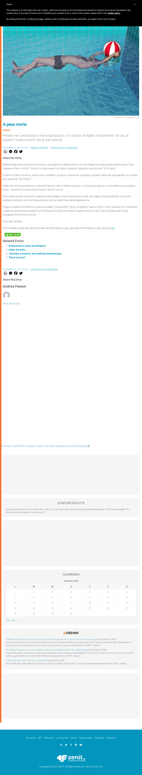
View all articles (11, 303)
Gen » (14, 620)
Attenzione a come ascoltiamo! (27, 245)
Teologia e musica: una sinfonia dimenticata (35, 253)
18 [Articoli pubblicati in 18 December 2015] (90, 603)
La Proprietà (62, 738)
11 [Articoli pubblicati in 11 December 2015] (90, 597)
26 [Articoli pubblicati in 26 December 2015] (108, 608)
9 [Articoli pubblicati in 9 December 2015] (52, 597)
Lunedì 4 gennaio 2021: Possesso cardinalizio (26, 660)
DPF (40, 738)
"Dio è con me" (17, 257)
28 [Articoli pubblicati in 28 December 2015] (15, 614)
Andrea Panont (39, 148)
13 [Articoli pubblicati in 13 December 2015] (127, 597)
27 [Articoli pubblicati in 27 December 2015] (127, 608)
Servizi (73, 738)
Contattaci (111, 738)
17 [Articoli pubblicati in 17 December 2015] (71, 603)
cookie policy (113, 13)
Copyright (99, 738)
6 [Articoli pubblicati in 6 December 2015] (127, 592)
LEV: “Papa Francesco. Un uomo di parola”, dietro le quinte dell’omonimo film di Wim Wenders (48, 650)
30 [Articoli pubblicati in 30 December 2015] (52, 614)
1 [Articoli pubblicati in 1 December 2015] (33, 592)
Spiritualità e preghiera (64, 148)
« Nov (8, 620)
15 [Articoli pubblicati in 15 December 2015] (34, 603)
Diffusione (49, 738)
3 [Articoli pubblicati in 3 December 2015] (71, 592)
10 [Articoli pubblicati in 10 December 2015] (71, 597)
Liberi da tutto (17, 249)
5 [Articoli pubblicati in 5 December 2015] (108, 592)
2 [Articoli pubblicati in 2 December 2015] (52, 592)
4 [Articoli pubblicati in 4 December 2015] (89, 592)
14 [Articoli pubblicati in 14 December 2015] (15, 603)
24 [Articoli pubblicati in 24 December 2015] (71, 608)
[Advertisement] (71, 422)
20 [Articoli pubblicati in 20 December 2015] (127, 603)
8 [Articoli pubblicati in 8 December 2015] (33, 597)
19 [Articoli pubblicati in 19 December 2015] (108, 603)
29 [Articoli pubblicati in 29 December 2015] (34, 614)
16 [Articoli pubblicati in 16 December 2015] (52, 603)
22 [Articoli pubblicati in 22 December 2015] (34, 608)
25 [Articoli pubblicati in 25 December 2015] (90, 608)
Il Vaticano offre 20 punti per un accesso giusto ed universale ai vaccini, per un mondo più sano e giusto (52, 639)
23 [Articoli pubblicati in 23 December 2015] (52, 608)
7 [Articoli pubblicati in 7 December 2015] (15, 597)
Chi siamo (31, 738)
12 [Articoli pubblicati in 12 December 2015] (108, 597)
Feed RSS (72, 633)
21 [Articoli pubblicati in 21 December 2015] (15, 608)
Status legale (85, 738)
